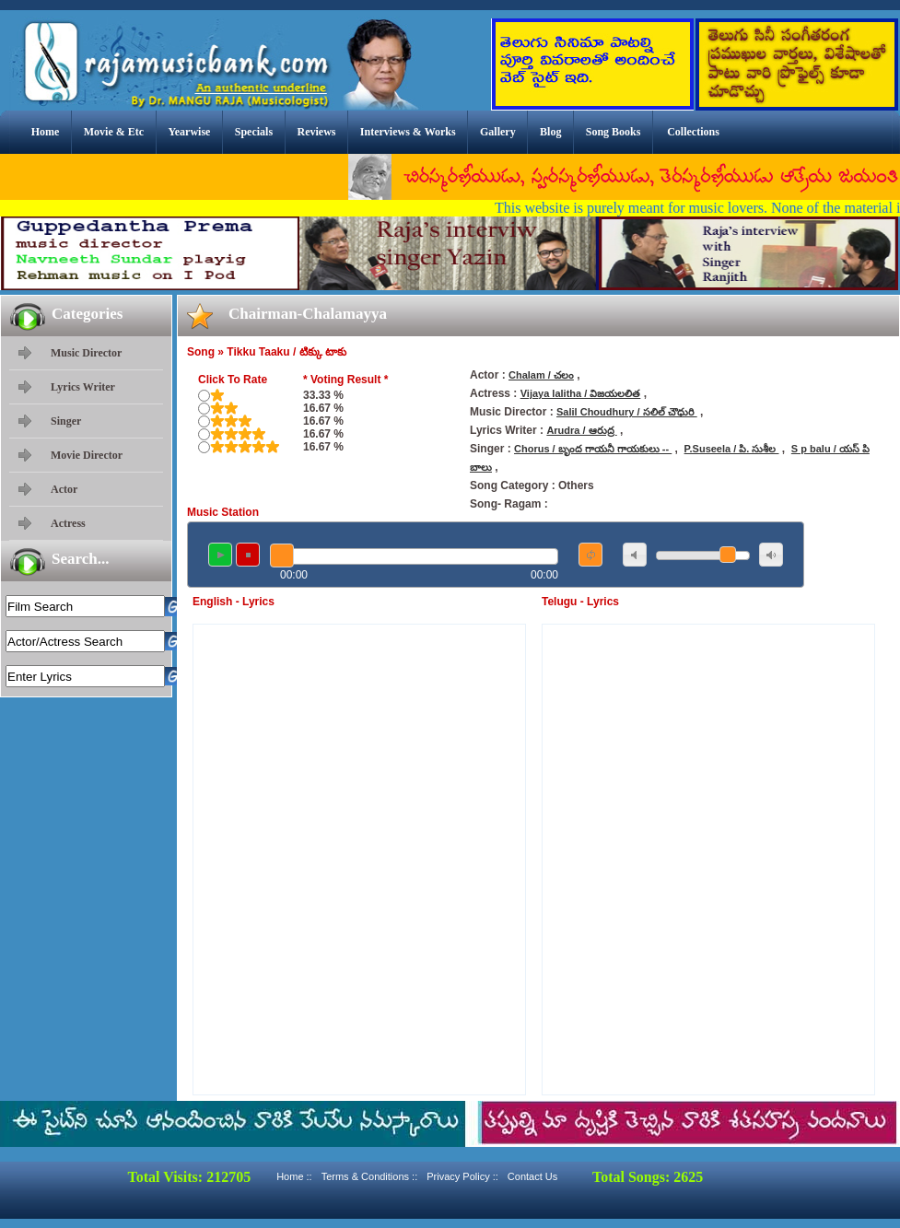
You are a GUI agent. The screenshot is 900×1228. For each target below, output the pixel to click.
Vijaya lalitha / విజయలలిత (580, 393)
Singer (66, 421)
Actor (64, 489)
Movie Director (87, 455)
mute (634, 554)
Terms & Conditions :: (369, 1176)
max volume (771, 554)
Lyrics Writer (83, 386)
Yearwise (189, 131)
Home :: (294, 1176)
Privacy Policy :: (462, 1176)
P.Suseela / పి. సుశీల (731, 448)
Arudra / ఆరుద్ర (581, 430)
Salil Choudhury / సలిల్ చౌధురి (626, 411)
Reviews (316, 131)
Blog (550, 131)
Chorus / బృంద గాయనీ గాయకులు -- (593, 448)
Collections (693, 131)
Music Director (86, 352)
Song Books (613, 131)
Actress (68, 523)
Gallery (498, 131)
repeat (590, 554)
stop (247, 554)
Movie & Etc (114, 131)
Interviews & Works (408, 131)
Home (45, 131)
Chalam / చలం (541, 374)
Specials (254, 131)
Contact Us (532, 1176)
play (220, 554)
